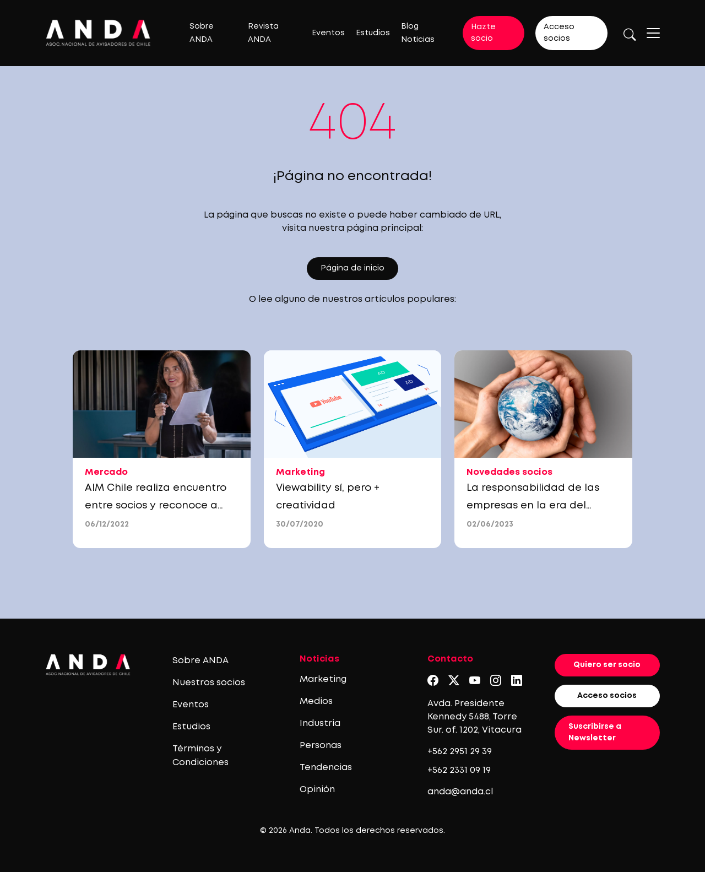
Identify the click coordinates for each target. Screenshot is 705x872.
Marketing (323, 679)
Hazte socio (483, 33)
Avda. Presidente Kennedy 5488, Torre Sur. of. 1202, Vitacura (474, 717)
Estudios (373, 33)
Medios (316, 701)
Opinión (317, 790)
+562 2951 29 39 (459, 752)
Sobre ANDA (200, 661)
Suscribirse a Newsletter (594, 732)
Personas (320, 745)
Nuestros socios (208, 683)
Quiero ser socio (607, 665)
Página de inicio (352, 268)
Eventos (328, 33)
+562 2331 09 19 (459, 770)
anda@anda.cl (460, 792)
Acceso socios (559, 33)
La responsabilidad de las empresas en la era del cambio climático (533, 506)
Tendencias (326, 767)
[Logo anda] (98, 33)
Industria (320, 723)
